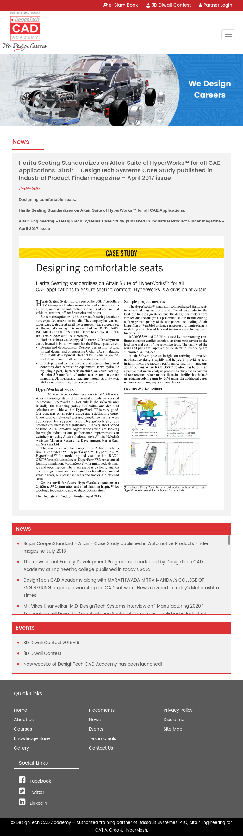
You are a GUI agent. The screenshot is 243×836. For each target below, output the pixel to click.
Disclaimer (175, 719)
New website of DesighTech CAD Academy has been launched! (93, 664)
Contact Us (101, 748)
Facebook (35, 781)
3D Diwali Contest (168, 5)
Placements (102, 710)
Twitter (31, 792)
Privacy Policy (178, 710)
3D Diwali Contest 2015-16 (51, 642)
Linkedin (33, 803)
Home (20, 710)
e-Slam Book (120, 5)
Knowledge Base (32, 738)
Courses (23, 729)
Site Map (173, 729)
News (95, 719)
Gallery (21, 748)
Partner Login (215, 5)
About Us (24, 719)
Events (96, 729)
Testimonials (102, 738)
